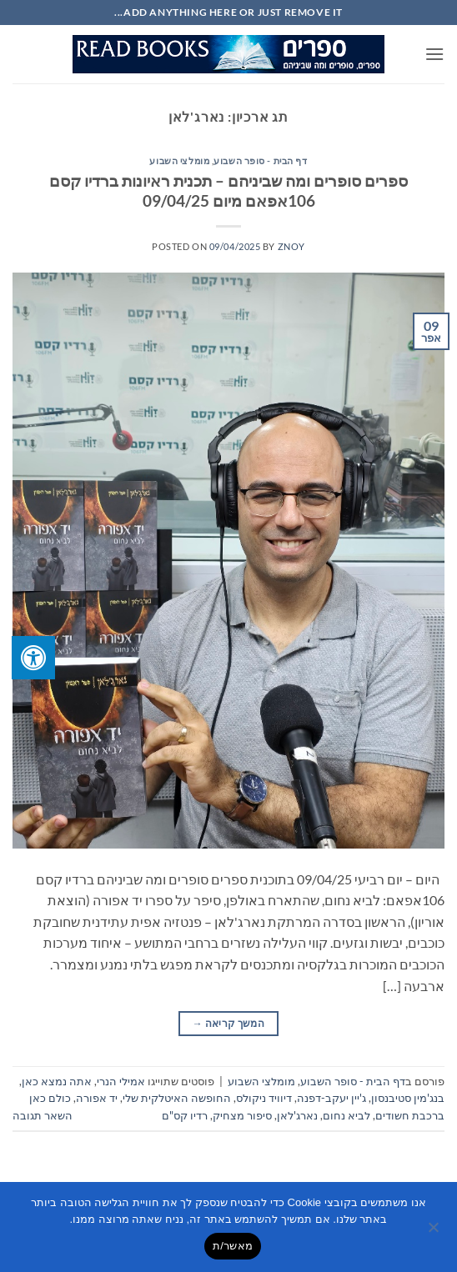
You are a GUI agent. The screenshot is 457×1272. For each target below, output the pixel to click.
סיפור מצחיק (242, 1115)
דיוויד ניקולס (264, 1097)
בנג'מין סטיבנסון (407, 1097)
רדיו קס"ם (185, 1115)
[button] (434, 53)
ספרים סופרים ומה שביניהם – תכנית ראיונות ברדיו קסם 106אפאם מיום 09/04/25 (228, 191)
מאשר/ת (233, 1245)
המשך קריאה (228, 1023)
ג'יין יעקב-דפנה (331, 1097)
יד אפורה (97, 1097)
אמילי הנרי (121, 1081)
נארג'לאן (297, 1115)
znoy (291, 246)
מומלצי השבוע (179, 160)
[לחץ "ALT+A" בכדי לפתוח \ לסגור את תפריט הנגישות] (33, 657)
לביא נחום (346, 1115)
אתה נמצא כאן (57, 1081)
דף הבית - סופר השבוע (260, 160)
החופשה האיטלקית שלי (177, 1097)
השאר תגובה (43, 1115)
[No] (434, 1232)
